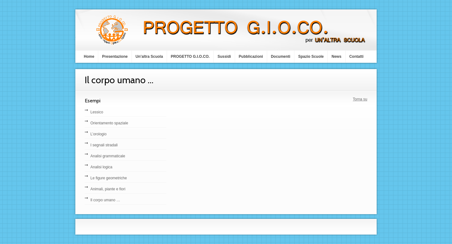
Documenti (280, 56)
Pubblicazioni (251, 56)
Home (89, 56)
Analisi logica (101, 167)
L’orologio (98, 134)
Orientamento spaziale (109, 123)
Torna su (360, 99)
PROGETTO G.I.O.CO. (190, 56)
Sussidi (224, 56)
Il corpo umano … (105, 200)
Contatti (356, 56)
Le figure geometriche (108, 178)
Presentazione (114, 56)
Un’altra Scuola (149, 56)
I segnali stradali (104, 145)
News (336, 56)
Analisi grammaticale (107, 156)
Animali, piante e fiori (107, 189)
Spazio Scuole (311, 56)
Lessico (96, 112)
